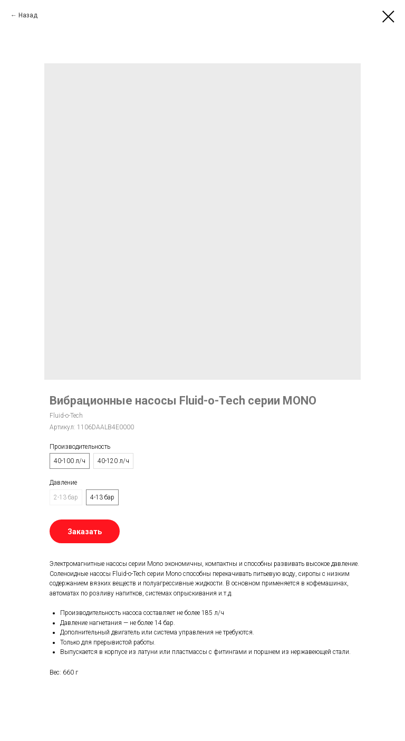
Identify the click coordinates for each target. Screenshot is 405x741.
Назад (27, 15)
